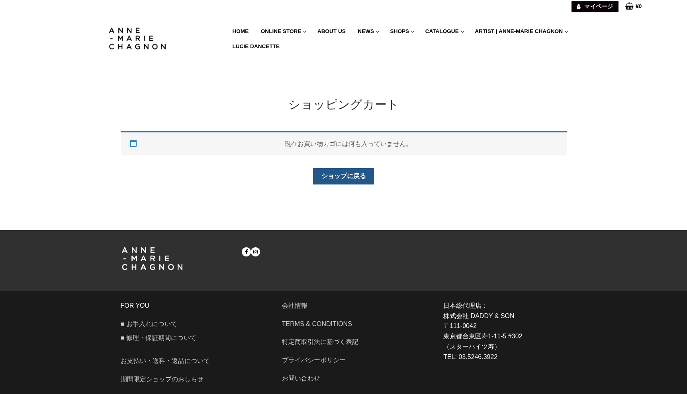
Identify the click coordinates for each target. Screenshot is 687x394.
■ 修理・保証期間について (158, 337)
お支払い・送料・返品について (165, 360)
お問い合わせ (304, 378)
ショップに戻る (343, 176)
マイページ (595, 7)
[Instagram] (255, 251)
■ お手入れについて (149, 323)
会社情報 (294, 305)
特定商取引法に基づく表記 (320, 341)
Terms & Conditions (317, 323)
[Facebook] (246, 251)
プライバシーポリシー (314, 360)
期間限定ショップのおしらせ (162, 379)
